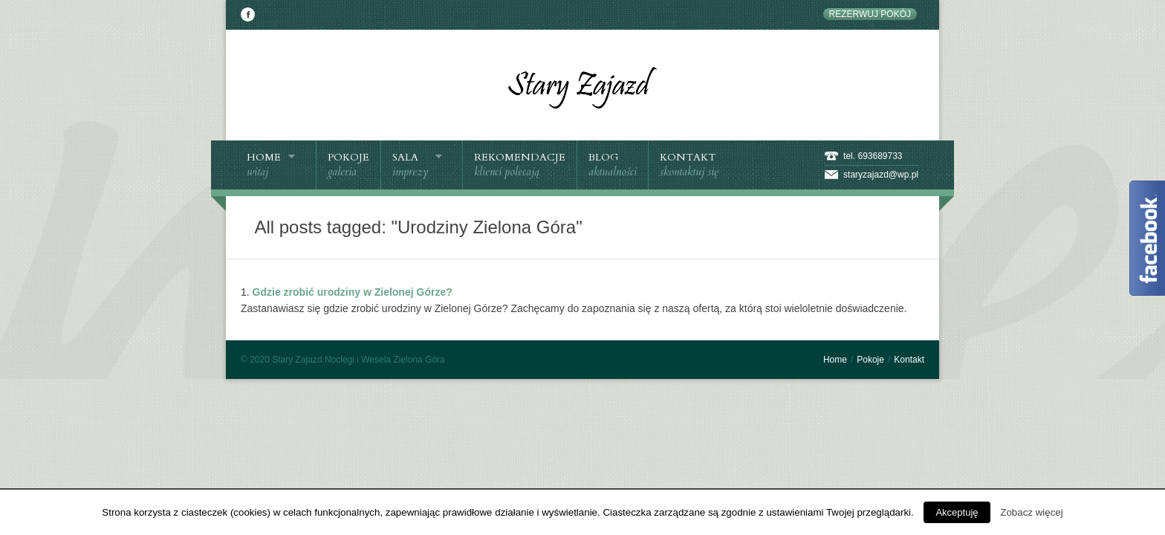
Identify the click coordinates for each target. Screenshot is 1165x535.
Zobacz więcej (1031, 512)
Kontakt (909, 359)
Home (835, 359)
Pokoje (870, 359)
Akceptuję (956, 512)
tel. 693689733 (872, 156)
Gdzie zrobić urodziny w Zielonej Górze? (352, 292)
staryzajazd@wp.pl (880, 174)
